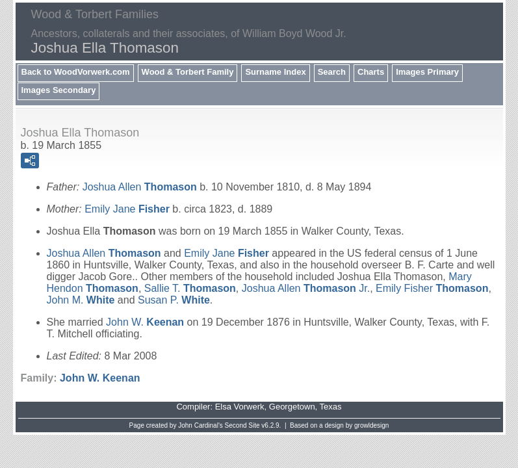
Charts (370, 72)
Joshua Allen (140, 186)
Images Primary (427, 72)
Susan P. (174, 300)
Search (332, 72)
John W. (145, 322)
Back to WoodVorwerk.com (75, 72)
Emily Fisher (432, 288)
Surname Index (275, 72)
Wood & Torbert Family (188, 72)
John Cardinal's (200, 425)
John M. (81, 300)
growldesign (371, 425)
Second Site (242, 425)
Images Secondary (58, 90)
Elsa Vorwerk (240, 406)
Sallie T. (190, 288)
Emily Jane (127, 208)
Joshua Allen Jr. (306, 288)
